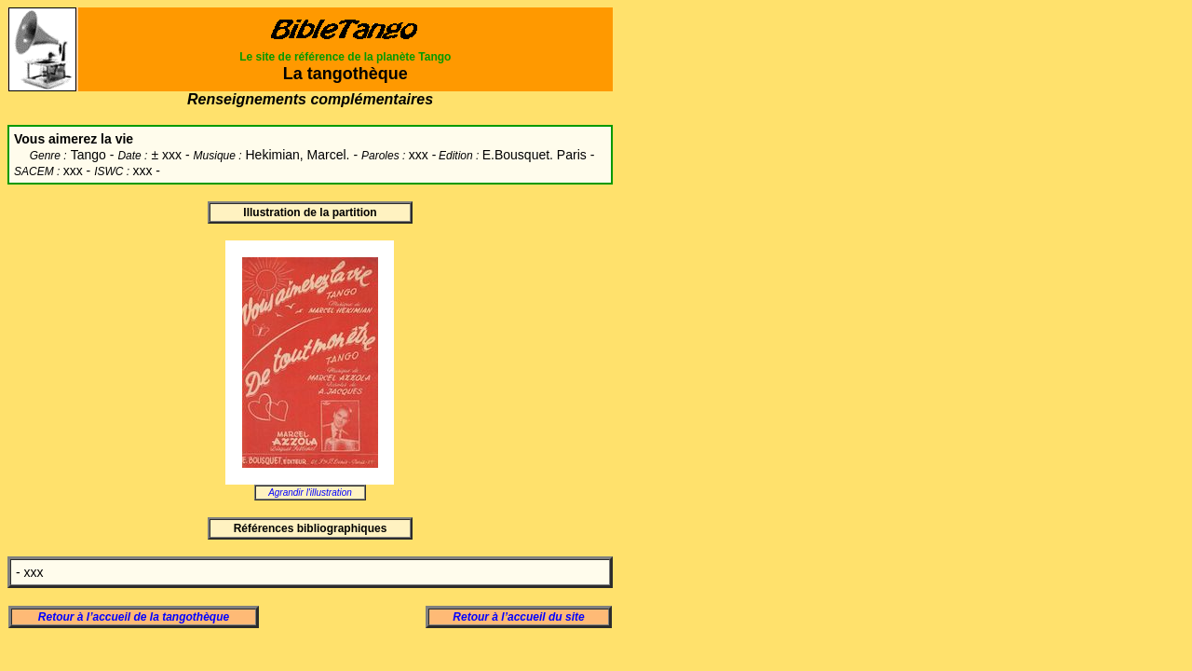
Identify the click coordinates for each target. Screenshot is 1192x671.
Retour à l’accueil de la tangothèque (133, 616)
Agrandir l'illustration (310, 492)
